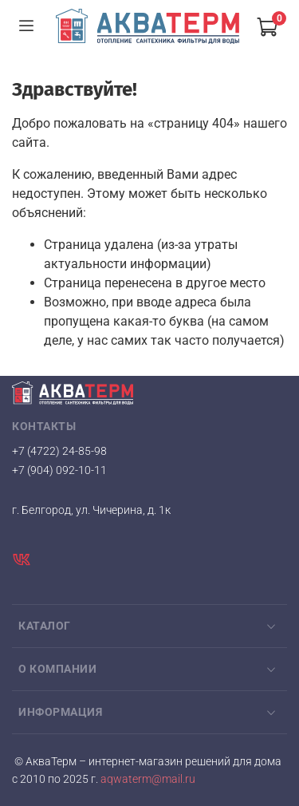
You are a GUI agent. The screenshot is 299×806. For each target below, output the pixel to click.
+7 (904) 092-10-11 (59, 470)
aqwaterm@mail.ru (146, 779)
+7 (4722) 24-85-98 (59, 450)
